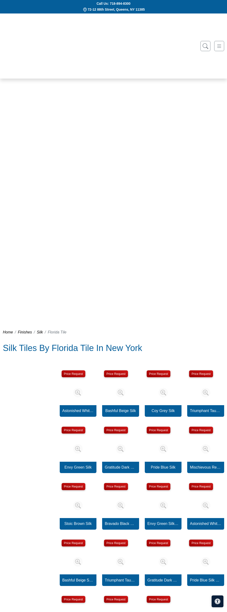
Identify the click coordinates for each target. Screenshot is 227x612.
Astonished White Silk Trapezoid (206, 524)
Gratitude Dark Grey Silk (120, 467)
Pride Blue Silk (163, 467)
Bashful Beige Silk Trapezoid (78, 580)
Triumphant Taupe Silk (206, 411)
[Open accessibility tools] (217, 601)
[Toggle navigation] (219, 46)
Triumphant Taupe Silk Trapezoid (120, 580)
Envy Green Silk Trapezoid (163, 524)
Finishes (25, 332)
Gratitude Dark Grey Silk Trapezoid (163, 580)
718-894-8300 (120, 3)
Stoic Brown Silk (78, 524)
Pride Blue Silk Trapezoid (206, 580)
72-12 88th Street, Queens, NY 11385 (116, 9)
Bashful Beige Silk (120, 411)
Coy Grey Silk (163, 411)
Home (8, 332)
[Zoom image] (78, 392)
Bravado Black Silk (120, 524)
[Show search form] (205, 46)
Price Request (73, 374)
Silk (40, 332)
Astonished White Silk (78, 411)
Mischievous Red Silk (206, 467)
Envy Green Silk (78, 467)
